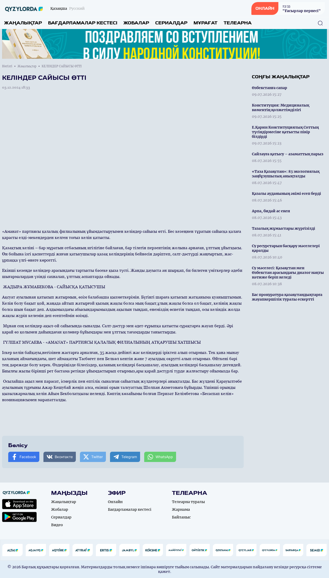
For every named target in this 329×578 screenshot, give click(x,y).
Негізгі (7, 66)
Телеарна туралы (188, 501)
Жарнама (181, 509)
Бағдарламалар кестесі (82, 23)
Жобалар (136, 23)
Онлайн (115, 501)
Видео (57, 525)
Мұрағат (205, 23)
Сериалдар (171, 23)
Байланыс (181, 517)
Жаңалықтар (23, 23)
